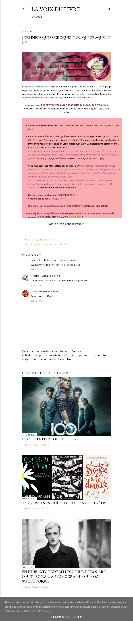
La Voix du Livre (55, 9)
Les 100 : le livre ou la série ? (49, 439)
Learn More (60, 617)
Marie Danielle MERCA (43, 260)
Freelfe (35, 275)
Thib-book (36, 291)
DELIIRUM (76, 217)
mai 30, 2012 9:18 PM (52, 291)
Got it (78, 617)
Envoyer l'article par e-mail (44, 240)
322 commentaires (40, 445)
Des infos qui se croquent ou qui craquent (48, 244)
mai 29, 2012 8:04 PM (50, 276)
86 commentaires (40, 587)
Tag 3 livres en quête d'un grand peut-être (64, 503)
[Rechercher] (109, 9)
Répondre (37, 269)
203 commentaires (40, 509)
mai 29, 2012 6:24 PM (66, 260)
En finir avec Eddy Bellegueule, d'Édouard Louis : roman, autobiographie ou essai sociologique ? (64, 576)
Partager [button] (26, 240)
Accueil (37, 16)
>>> (76, 195)
